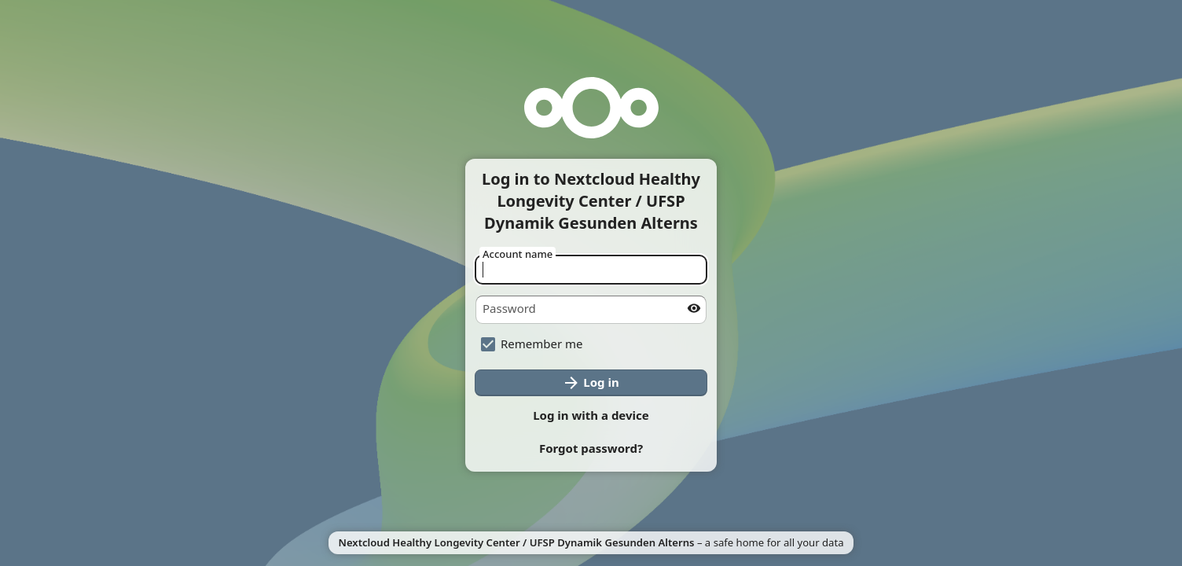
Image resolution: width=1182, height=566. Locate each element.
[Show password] (694, 308)
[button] (591, 449)
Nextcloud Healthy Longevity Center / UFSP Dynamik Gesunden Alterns (516, 542)
